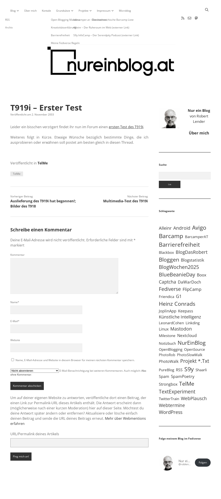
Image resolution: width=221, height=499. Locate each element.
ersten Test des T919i (126, 113)
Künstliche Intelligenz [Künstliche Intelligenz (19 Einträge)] (180, 303)
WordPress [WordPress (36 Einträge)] (170, 398)
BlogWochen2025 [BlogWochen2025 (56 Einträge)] (179, 253)
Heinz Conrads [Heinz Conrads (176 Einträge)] (177, 289)
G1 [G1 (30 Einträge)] (179, 282)
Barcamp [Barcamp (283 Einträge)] (171, 222)
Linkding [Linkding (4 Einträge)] (193, 309)
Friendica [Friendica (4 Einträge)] (166, 282)
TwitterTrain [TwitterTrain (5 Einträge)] (169, 384)
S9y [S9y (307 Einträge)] (189, 355)
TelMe (43, 149)
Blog (13, 10)
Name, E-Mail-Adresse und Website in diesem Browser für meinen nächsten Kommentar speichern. (75, 346)
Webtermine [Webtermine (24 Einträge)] (172, 391)
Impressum (103, 10)
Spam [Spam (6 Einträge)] (164, 362)
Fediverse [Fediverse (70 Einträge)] (170, 275)
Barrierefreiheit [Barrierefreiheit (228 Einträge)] (179, 231)
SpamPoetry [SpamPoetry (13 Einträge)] (182, 362)
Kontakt (46, 10)
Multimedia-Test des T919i (125, 187)
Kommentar (17, 241)
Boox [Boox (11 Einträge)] (201, 261)
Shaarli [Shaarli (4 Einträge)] (201, 356)
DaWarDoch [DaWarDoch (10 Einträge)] (189, 268)
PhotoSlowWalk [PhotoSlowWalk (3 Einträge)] (189, 341)
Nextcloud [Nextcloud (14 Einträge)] (187, 321)
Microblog (125, 10)
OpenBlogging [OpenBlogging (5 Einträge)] (170, 335)
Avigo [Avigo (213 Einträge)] (199, 214)
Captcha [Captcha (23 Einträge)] (167, 268)
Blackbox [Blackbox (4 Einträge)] (166, 238)
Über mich (30, 10)
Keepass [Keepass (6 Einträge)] (185, 297)
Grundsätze (63, 10)
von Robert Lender (199, 102)
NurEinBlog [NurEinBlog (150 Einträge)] (192, 328)
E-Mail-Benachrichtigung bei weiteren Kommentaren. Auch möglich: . (78, 359)
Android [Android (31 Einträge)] (181, 214)
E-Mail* (14, 307)
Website (15, 326)
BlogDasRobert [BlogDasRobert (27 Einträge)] (191, 238)
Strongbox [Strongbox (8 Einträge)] (168, 370)
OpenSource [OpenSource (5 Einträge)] (194, 335)
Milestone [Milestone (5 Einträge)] (167, 321)
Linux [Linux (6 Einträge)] (164, 315)
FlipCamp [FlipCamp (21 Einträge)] (192, 275)
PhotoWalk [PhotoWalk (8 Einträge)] (168, 347)
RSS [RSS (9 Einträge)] (179, 356)
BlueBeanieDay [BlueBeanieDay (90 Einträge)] (177, 260)
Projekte (83, 10)
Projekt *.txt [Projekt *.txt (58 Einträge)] (194, 347)
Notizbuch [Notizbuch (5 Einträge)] (167, 329)
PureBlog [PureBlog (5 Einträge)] (166, 356)
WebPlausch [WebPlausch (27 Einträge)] (194, 385)
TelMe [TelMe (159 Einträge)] (186, 369)
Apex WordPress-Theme (97, 494)
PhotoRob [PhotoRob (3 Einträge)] (167, 341)
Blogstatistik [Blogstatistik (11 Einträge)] (192, 246)
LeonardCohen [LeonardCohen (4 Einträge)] (171, 309)
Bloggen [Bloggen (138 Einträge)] (169, 245)
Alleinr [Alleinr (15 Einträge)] (165, 214)
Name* (14, 288)
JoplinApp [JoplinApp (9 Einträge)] (167, 297)
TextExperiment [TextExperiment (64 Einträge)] (177, 377)
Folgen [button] (203, 449)
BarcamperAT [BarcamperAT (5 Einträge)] (196, 222)
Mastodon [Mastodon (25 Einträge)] (181, 315)
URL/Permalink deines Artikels (34, 420)
